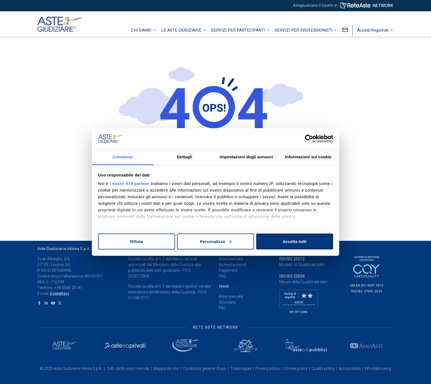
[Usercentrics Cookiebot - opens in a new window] (309, 138)
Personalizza (215, 241)
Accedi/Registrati (373, 37)
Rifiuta (136, 241)
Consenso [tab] (123, 156)
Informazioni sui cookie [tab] (308, 156)
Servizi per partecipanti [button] (238, 37)
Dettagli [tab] (184, 156)
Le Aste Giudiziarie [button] (182, 37)
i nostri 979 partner (130, 183)
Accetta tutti (294, 241)
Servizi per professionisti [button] (304, 37)
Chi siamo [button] (142, 37)
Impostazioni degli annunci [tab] (246, 156)
